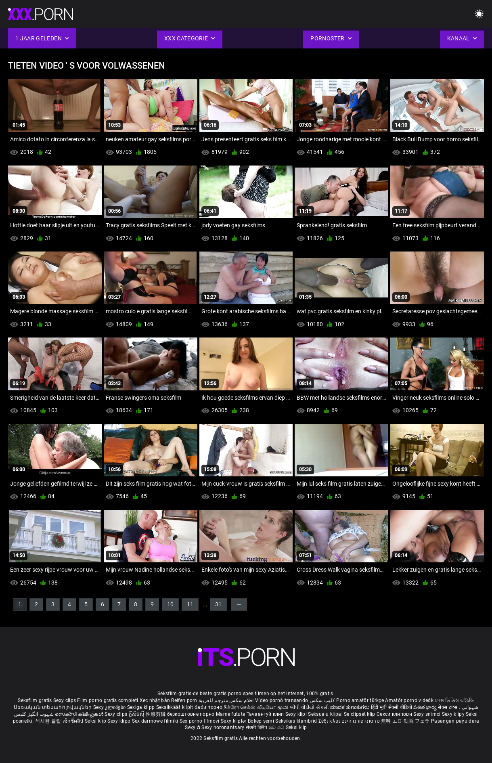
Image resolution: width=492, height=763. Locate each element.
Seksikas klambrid (296, 721)
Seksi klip (96, 721)
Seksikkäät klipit (175, 707)
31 (218, 604)
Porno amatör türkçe (360, 700)
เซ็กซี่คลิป (74, 721)
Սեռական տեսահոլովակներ (53, 707)
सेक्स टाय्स (448, 707)
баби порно (208, 707)
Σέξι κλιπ (329, 721)
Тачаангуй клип (266, 714)
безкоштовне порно (191, 714)
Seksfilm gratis (35, 700)
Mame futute (230, 714)
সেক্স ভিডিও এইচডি (454, 700)
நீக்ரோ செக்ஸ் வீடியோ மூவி (256, 707)
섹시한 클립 (49, 721)
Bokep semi (261, 721)
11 (190, 604)
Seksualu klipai (326, 714)
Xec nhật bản (155, 700)
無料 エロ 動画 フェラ (405, 721)
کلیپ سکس (322, 700)
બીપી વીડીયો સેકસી (309, 707)
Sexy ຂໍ (193, 727)
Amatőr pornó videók (409, 700)
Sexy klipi (296, 714)
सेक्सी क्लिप (257, 727)
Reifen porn (184, 700)
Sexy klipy (454, 714)
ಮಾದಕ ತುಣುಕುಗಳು (350, 707)
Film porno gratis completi (107, 700)
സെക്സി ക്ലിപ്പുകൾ (80, 714)
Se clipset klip (360, 714)
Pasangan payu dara (455, 721)
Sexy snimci (427, 714)
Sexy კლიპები (110, 707)
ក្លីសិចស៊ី (137, 714)
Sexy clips (65, 700)
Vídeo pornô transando (281, 700)
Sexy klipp (119, 721)
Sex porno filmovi (200, 721)
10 (170, 604)
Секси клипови (395, 714)
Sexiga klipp (141, 707)
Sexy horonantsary (223, 727)
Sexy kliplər (234, 721)
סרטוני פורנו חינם (360, 721)
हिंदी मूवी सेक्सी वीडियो (391, 707)
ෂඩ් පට (277, 727)
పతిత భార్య (425, 707)
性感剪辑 (156, 714)
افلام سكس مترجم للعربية (226, 700)
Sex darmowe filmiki (155, 721)
